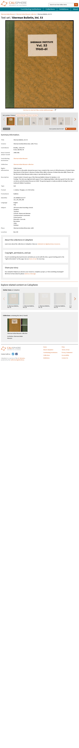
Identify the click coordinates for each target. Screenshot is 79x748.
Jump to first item (21, 115)
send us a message (30, 274)
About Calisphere (48, 349)
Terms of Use (65, 349)
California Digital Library (17, 360)
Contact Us (65, 358)
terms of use (33, 259)
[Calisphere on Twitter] (13, 354)
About (75, 9)
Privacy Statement (67, 352)
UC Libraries (21, 358)
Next (75, 119)
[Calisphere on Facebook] (16, 354)
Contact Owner (70, 129)
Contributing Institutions (31, 9)
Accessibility (65, 355)
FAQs (63, 347)
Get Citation (7, 129)
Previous (4, 119)
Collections (50, 9)
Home (45, 347)
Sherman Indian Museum (8, 14)
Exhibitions (63, 9)
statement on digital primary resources (48, 244)
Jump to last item (32, 115)
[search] (76, 4)
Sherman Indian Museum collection (26, 14)
